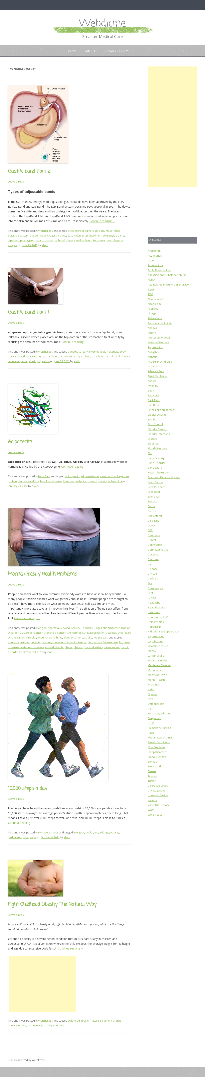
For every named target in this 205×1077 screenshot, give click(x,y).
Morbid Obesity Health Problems (42, 574)
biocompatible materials (103, 351)
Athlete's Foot (156, 371)
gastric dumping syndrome (83, 235)
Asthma (152, 366)
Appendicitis (155, 347)
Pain (150, 708)
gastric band (58, 235)
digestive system (18, 235)
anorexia (13, 642)
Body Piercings (157, 458)
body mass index (109, 231)
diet (90, 642)
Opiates (152, 694)
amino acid (106, 476)
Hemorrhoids (156, 622)
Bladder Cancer (157, 429)
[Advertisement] (42, 984)
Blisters (152, 439)
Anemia (152, 328)
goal (81, 832)
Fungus (152, 598)
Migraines (154, 684)
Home (72, 51)
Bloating (153, 443)
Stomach (153, 761)
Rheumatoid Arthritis (49, 637)
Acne (151, 260)
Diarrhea (153, 559)
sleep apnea (112, 647)
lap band (118, 235)
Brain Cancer (155, 482)
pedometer (15, 837)
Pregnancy (154, 718)
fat (120, 642)
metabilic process (86, 481)
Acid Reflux (154, 251)
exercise (112, 642)
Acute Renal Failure (159, 270)
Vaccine (152, 800)
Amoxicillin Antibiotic (160, 323)
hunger (42, 356)
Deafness (154, 535)
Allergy (152, 313)
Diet (120, 632)
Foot (150, 593)
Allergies (153, 308)
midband (59, 240)
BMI (22, 632)
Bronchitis (50, 632)
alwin (45, 245)
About (90, 51)
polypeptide (115, 481)
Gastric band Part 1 (28, 312)
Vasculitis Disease (159, 805)
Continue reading (102, 221)
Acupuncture (155, 265)
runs (25, 837)
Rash (151, 732)
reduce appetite (17, 361)
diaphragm (29, 356)
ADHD (151, 279)
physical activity (93, 647)
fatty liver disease (51, 481)
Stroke (88, 637)
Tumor (152, 781)
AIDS (150, 294)
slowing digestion (39, 361)
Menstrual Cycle (157, 675)
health (89, 832)
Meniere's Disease (159, 665)
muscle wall (113, 356)
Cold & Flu (154, 520)
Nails (151, 689)
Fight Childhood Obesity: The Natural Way (52, 904)
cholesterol (59, 642)
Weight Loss (45, 231)
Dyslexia (153, 578)
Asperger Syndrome (160, 361)
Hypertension (156, 636)
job (96, 832)
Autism (152, 381)
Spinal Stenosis (157, 757)
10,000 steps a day (27, 788)
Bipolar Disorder (158, 414)
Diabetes (111, 632)
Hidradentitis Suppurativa (163, 631)
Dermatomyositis (158, 549)
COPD (85, 632)
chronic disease (76, 642)
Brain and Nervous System (164, 477)
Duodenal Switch (40, 235)
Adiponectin (20, 442)
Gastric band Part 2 (29, 171)
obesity (70, 240)
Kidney (152, 651)
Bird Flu (152, 419)
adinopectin (72, 476)
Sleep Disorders (73, 637)
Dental (152, 540)
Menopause (155, 670)
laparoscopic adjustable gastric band (82, 356)
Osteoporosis (156, 704)
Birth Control (155, 424)
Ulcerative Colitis (158, 785)
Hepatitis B (154, 626)
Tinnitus (152, 776)
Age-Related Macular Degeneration (169, 284)
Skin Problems (156, 747)
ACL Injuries (155, 255)
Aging (151, 289)
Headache (154, 602)
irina (49, 652)
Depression (97, 632)
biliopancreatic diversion (83, 231)
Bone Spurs (155, 467)
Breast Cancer (34, 632)
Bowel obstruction (159, 472)
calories (46, 642)
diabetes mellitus (28, 481)
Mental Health (27, 637)
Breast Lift (154, 492)
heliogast (106, 235)
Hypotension (155, 641)
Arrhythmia (154, 352)
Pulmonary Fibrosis (159, 728)
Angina (42, 628)
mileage (104, 832)
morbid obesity (54, 647)
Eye (150, 583)
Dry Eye (152, 573)
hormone (68, 481)
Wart (151, 810)
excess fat (99, 642)
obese (68, 647)
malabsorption (44, 240)
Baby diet (153, 395)
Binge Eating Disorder (107, 628)
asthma (24, 642)
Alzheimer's (155, 318)
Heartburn (154, 612)
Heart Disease (156, 607)
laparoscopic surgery (21, 240)
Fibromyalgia (155, 588)
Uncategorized (157, 790)
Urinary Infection (158, 795)
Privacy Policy (116, 51)
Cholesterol (74, 632)
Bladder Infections (159, 434)
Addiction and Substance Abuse (167, 275)
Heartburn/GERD (158, 617)
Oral (150, 699)
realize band (83, 240)
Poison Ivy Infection (159, 713)
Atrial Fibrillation (157, 376)
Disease (153, 569)
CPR (150, 530)
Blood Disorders (157, 448)
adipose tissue (90, 476)
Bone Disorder (156, 463)
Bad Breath (154, 405)
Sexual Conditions (159, 742)
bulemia (35, 642)
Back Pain (44, 476)
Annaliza (58, 1025)
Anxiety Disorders (82, 628)
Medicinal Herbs (157, 660)
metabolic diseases (32, 647)
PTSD (151, 723)
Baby (151, 390)
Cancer (61, 632)
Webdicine (102, 23)
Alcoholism (154, 304)
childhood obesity (78, 1020)
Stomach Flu (155, 766)
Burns (151, 506)
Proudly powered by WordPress (26, 1060)
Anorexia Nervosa (59, 628)
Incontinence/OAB (159, 646)
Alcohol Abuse (156, 299)
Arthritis (152, 357)
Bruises (152, 501)
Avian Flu (153, 386)
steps (33, 837)
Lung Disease (156, 655)
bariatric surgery (78, 351)
